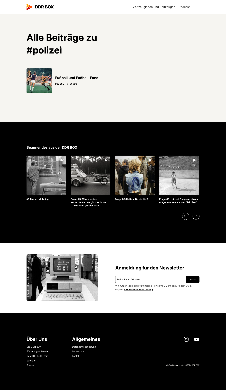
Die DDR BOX (34, 346)
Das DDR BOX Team (37, 356)
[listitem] (46, 178)
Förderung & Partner (38, 351)
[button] (195, 7)
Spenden (31, 360)
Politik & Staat (66, 83)
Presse (30, 365)
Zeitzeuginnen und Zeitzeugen (154, 7)
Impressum (78, 351)
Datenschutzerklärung (138, 289)
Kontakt (76, 356)
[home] (40, 6)
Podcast (184, 7)
